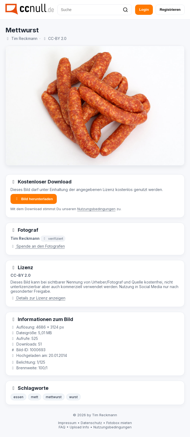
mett (34, 397)
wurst (73, 397)
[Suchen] (125, 9)
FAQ (62, 427)
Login (144, 10)
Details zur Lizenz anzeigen (37, 298)
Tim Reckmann (24, 38)
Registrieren (170, 10)
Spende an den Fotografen (37, 246)
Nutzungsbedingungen (96, 209)
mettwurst (54, 397)
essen (18, 397)
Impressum (67, 423)
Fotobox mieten (119, 423)
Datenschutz (91, 423)
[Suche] (94, 9)
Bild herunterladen (34, 199)
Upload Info (79, 427)
